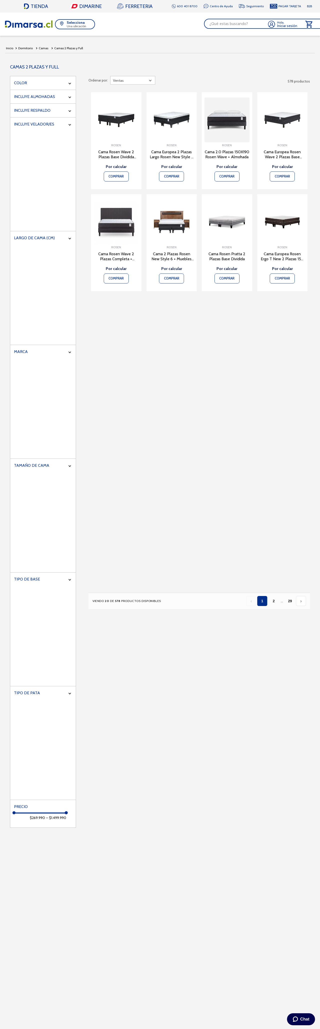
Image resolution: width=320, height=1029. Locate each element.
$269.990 (37, 817)
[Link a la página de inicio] (9, 47)
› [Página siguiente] (301, 600)
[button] (75, 24)
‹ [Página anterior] (251, 600)
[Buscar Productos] (258, 23)
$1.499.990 (56, 817)
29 (290, 600)
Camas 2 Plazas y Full (68, 47)
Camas (43, 47)
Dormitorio (25, 47)
